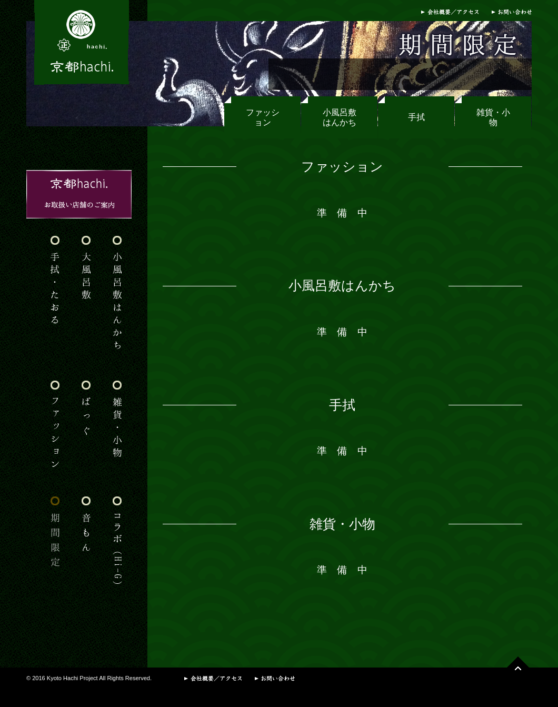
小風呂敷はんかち (339, 117)
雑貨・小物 (493, 117)
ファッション (263, 117)
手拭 (416, 117)
